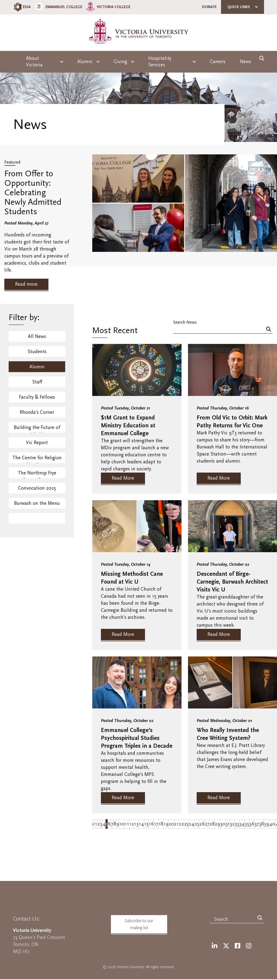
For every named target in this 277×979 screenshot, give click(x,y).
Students (37, 351)
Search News (185, 322)
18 (161, 824)
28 (212, 824)
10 (121, 824)
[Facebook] (237, 946)
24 (191, 824)
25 (196, 824)
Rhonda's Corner (37, 412)
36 (251, 824)
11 (127, 824)
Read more (26, 284)
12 (131, 824)
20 (171, 824)
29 (217, 824)
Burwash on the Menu (37, 503)
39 (266, 824)
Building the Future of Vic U (37, 429)
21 (176, 824)
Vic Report (37, 442)
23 (186, 824)
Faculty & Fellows (37, 397)
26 (202, 824)
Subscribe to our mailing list (139, 924)
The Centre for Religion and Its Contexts (37, 459)
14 (141, 824)
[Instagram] (248, 946)
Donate (209, 7)
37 (257, 824)
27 (207, 824)
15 (146, 824)
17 (156, 824)
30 (222, 824)
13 (136, 824)
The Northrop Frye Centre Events (37, 474)
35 (247, 824)
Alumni (37, 367)
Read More (123, 478)
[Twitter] (226, 946)
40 (272, 824)
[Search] (269, 330)
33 (237, 824)
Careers (217, 61)
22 (181, 824)
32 (232, 824)
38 (261, 824)
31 (228, 824)
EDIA (22, 6)
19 (165, 824)
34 (242, 824)
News (245, 61)
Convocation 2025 (37, 488)
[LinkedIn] (214, 946)
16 (151, 824)
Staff (37, 382)
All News (37, 336)
